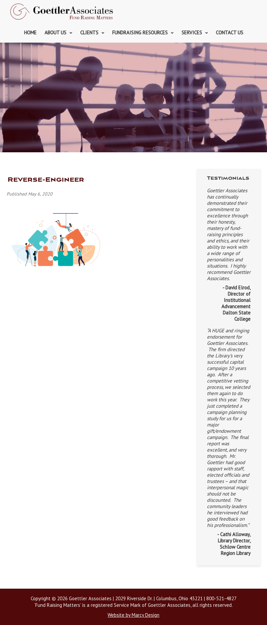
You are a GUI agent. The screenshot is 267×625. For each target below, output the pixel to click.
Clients (89, 32)
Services (192, 32)
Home (30, 32)
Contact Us (229, 32)
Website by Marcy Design (133, 615)
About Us (55, 32)
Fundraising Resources (140, 32)
